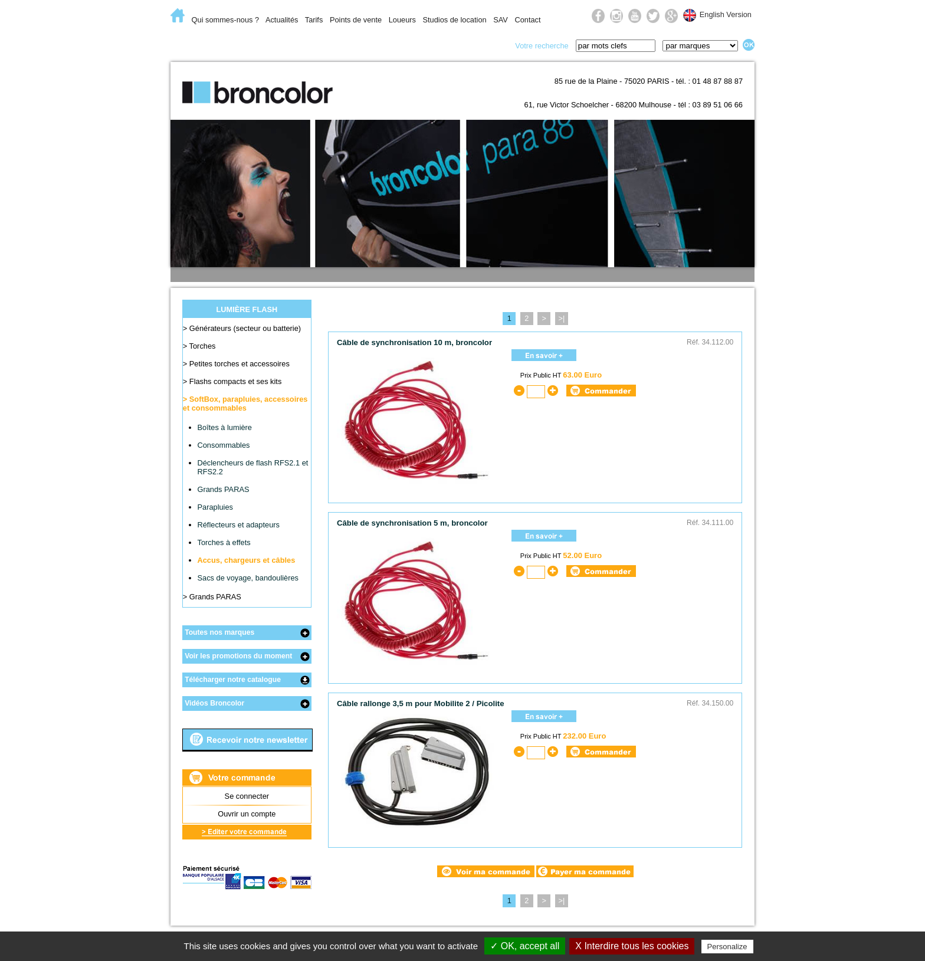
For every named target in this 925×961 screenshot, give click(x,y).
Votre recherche (541, 45)
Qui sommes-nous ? (226, 19)
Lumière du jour (378, 45)
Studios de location (454, 19)
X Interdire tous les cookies (631, 946)
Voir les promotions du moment (238, 656)
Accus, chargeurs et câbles (247, 560)
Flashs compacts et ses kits (235, 381)
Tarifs (314, 19)
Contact (527, 19)
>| (561, 318)
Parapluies (215, 507)
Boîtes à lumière (225, 427)
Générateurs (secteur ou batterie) (245, 328)
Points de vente (356, 19)
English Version (726, 14)
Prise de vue (463, 45)
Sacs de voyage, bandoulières (248, 577)
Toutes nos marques (219, 632)
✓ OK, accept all (524, 946)
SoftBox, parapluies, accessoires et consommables (245, 403)
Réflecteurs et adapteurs (239, 524)
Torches (202, 346)
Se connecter (247, 796)
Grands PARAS (224, 489)
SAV (500, 19)
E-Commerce (208, 45)
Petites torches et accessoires (239, 363)
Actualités (281, 19)
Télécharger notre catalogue (233, 679)
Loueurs (402, 19)
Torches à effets (224, 542)
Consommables (224, 445)
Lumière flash (291, 45)
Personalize (727, 946)
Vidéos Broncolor (214, 703)
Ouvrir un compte (246, 813)
